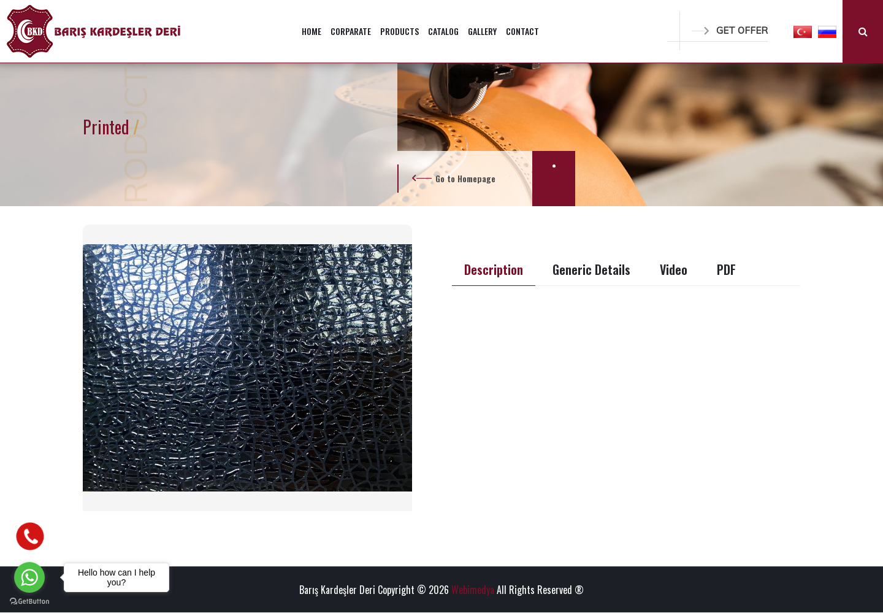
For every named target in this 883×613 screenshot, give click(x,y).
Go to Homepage (465, 178)
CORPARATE (351, 31)
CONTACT (522, 31)
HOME (311, 31)
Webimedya (472, 589)
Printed (108, 126)
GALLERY (482, 31)
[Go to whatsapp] (29, 577)
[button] (802, 31)
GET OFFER (730, 30)
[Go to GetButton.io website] (29, 600)
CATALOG (443, 31)
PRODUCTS (399, 31)
